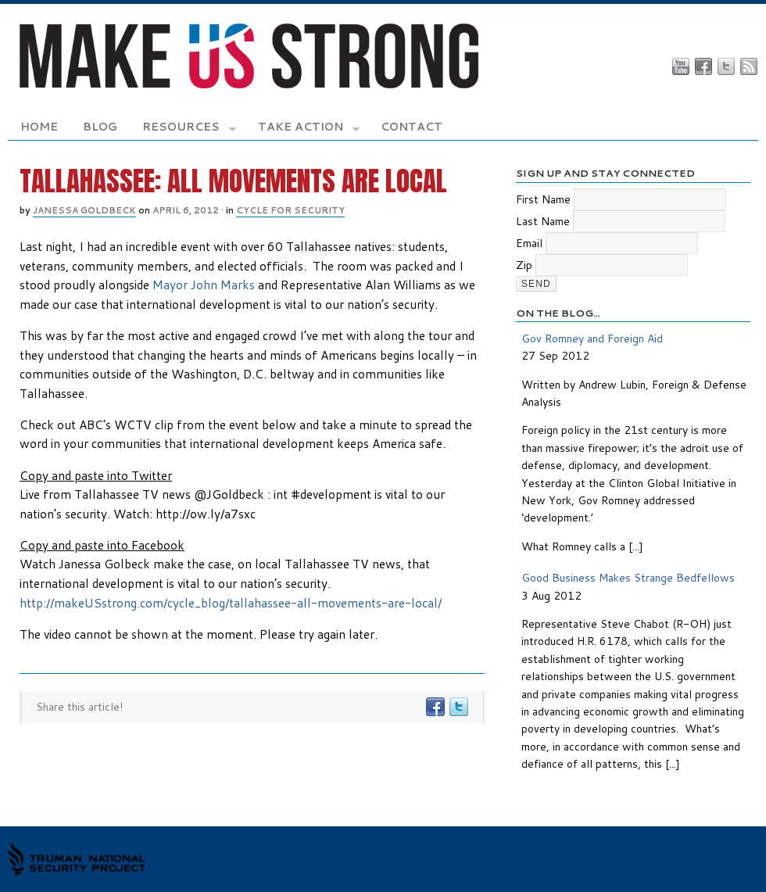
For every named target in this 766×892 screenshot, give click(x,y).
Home (39, 126)
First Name (543, 199)
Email (529, 243)
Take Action (309, 129)
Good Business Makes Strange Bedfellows (628, 578)
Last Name (543, 221)
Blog (100, 126)
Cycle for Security (290, 210)
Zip (524, 265)
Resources (189, 129)
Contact (411, 126)
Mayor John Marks (203, 284)
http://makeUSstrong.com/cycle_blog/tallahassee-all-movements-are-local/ (231, 602)
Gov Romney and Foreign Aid (592, 338)
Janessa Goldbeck (84, 210)
